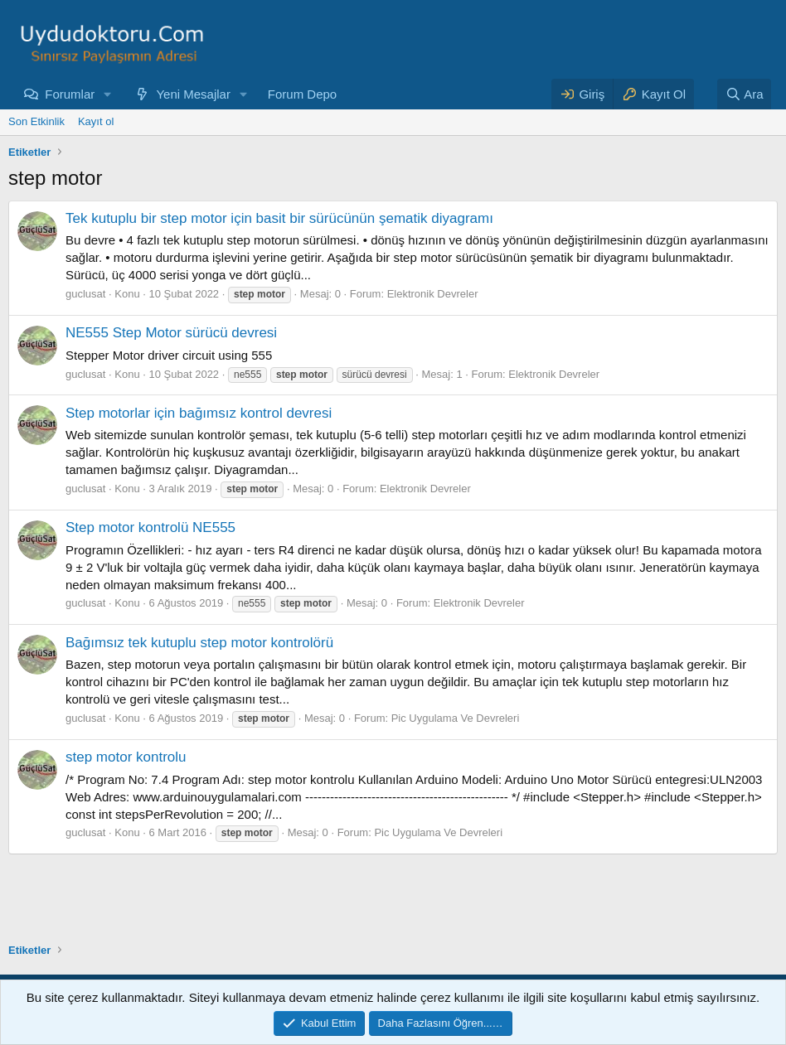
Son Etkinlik (36, 121)
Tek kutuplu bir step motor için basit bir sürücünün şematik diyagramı (279, 218)
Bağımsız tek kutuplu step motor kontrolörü (199, 643)
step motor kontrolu (126, 757)
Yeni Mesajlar (193, 94)
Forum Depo (302, 94)
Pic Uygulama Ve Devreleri (455, 718)
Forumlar (70, 94)
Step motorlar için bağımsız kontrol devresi (199, 413)
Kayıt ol (96, 121)
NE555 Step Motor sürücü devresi (171, 333)
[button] (107, 94)
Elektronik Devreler (432, 294)
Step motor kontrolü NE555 (150, 527)
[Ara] (744, 94)
